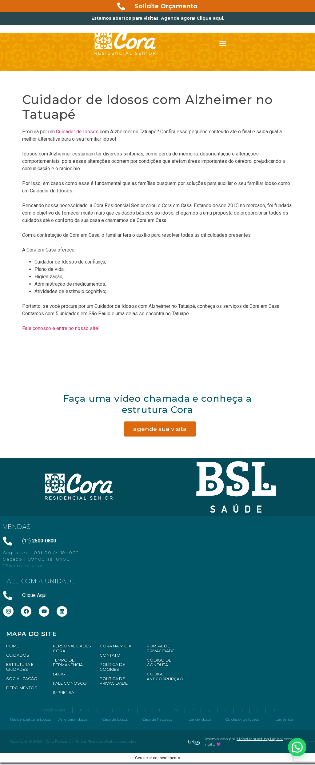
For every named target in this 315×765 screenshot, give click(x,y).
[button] (223, 44)
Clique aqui (210, 18)
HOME (12, 645)
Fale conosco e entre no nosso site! (61, 328)
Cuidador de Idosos (77, 132)
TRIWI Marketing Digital (260, 738)
